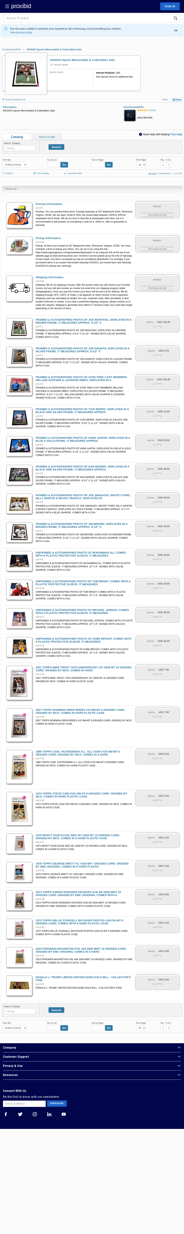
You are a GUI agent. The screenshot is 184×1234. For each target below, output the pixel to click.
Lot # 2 (39, 355)
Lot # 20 (40, 927)
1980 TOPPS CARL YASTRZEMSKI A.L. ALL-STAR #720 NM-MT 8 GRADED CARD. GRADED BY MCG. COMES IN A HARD (78, 753)
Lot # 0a (40, 242)
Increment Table (72, 173)
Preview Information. (49, 204)
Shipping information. (50, 277)
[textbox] (19, 148)
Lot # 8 (39, 502)
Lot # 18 (40, 870)
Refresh (7, 172)
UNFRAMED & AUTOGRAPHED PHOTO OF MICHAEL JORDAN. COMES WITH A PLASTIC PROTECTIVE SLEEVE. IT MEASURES (82, 611)
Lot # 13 (40, 674)
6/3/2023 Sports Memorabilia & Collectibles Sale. (54, 49)
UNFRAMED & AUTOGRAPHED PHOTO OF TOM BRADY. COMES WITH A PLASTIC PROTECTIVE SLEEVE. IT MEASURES (83, 583)
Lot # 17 (40, 842)
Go (64, 164)
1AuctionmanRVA (11, 49)
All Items (152, 173)
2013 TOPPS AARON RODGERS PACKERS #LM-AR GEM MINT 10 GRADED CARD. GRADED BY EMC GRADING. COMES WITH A (78, 894)
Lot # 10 (40, 588)
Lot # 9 (39, 559)
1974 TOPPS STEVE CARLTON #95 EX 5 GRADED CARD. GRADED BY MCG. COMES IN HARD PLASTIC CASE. (81, 795)
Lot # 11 (40, 617)
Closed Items (165, 173)
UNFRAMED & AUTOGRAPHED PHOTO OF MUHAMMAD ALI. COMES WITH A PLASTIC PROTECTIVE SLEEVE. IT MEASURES (81, 554)
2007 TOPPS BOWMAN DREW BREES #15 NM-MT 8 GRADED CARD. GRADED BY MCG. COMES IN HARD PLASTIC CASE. (80, 711)
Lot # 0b (40, 281)
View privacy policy (21, 32)
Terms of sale (46, 136)
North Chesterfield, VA (13, 99)
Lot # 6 (39, 473)
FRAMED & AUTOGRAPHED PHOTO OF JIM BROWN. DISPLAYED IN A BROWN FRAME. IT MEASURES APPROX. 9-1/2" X (82, 525)
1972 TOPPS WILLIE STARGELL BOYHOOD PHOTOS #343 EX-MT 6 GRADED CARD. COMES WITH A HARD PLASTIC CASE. (79, 922)
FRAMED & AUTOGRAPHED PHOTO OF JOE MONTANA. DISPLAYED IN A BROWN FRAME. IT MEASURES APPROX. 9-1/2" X (84, 321)
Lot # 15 (40, 758)
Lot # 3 (39, 384)
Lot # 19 (40, 899)
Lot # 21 (40, 955)
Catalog (17, 137)
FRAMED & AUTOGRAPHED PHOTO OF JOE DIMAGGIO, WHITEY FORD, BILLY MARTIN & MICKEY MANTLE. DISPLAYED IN (83, 497)
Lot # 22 (40, 984)
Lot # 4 (39, 416)
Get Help (176, 134)
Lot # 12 (40, 645)
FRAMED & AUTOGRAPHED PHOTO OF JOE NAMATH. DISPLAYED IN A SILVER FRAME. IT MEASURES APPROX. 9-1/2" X (83, 350)
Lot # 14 (40, 716)
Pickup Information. (49, 238)
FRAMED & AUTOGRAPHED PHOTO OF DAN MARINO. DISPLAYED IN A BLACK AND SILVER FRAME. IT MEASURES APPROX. (82, 468)
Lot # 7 (39, 531)
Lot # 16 (40, 800)
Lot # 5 (39, 444)
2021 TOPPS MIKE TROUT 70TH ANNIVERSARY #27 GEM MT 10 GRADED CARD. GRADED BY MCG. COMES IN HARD (84, 669)
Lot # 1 (39, 326)
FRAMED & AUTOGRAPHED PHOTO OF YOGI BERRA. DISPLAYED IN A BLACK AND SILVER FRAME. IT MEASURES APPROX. (82, 411)
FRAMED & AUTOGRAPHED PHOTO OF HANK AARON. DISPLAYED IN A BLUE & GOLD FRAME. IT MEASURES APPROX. (83, 439)
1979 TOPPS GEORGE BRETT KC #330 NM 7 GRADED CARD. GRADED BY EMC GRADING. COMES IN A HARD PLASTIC (82, 865)
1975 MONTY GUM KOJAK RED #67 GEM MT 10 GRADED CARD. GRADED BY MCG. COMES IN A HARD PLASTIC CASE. (78, 837)
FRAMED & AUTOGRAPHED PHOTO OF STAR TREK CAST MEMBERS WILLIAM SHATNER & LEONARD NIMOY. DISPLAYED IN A (81, 379)
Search (56, 146)
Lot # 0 (39, 208)
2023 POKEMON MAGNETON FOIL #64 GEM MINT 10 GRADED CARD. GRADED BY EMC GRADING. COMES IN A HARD (81, 950)
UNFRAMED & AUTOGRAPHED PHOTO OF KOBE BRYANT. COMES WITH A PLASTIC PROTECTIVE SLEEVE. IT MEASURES (83, 640)
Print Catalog (41, 171)
